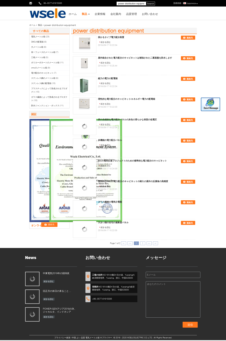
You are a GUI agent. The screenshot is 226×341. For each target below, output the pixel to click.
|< (123, 243)
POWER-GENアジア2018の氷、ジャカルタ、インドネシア (60, 310)
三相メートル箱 (38, 57)
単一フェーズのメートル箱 (43, 52)
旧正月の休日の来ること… (57, 290)
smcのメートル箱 (39, 67)
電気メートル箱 (38, 36)
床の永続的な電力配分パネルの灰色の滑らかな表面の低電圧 (127, 119)
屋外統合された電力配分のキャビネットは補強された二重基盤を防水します (135, 58)
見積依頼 (177, 3)
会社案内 (115, 13)
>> (149, 243)
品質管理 (131, 13)
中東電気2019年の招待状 (56, 273)
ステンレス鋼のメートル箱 (43, 78)
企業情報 (100, 13)
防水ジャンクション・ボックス (45, 105)
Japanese (192, 3)
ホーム (73, 13)
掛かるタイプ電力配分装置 (111, 37)
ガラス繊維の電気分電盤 (110, 202)
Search (150, 3)
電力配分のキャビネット (42, 73)
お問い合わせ (150, 13)
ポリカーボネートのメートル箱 (45, 62)
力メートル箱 (37, 47)
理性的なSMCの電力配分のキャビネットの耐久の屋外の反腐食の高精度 (133, 181)
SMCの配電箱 (37, 41)
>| (155, 243)
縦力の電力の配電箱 (108, 78)
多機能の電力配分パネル (110, 140)
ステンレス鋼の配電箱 (41, 83)
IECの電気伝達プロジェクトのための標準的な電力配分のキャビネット (132, 160)
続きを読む (106, 42)
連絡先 (189, 37)
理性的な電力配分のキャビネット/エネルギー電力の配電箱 (126, 99)
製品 (84, 13)
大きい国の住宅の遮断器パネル (113, 222)
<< (130, 243)
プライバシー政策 (62, 337)
